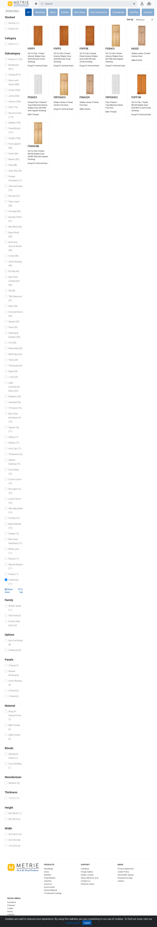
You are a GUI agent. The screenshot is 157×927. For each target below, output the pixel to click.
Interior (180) (14, 101)
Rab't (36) (12, 306)
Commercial (118, 12)
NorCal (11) (13, 23)
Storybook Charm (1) (13, 756)
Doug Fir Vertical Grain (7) (14, 715)
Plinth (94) (13, 153)
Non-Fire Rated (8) (15, 642)
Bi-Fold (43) (13, 271)
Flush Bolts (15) (13, 471)
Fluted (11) (13, 574)
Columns (148, 12)
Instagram (11, 917)
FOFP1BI (136, 97)
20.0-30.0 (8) (14, 839)
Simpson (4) (14, 782)
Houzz (10, 911)
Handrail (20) (14, 402)
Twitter (10, 908)
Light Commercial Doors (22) (14, 386)
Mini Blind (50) (15, 226)
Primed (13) (13, 518)
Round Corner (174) (15, 115)
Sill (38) (11, 290)
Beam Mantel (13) (14, 525)
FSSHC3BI (33, 146)
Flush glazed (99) (14, 145)
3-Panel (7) (13, 665)
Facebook (11, 902)
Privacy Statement (126, 868)
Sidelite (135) (14, 122)
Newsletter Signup (126, 875)
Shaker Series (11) (14, 607)
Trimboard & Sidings (53, 893)
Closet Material (50, 890)
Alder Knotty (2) (14, 736)
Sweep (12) (13, 533)
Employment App (125, 878)
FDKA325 (85, 97)
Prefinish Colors (87, 884)
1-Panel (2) (13, 696)
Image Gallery (87, 871)
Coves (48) (13, 255)
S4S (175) (12, 107)
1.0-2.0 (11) (13, 798)
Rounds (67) (14, 195)
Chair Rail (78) (15, 170)
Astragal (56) (14, 211)
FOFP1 (31, 48)
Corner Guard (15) (14, 481)
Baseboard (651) (13, 66)
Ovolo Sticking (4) (15, 682)
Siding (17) (13, 437)
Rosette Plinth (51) (15, 219)
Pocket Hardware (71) (15, 178)
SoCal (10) (13, 28)
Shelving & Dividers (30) (14, 335)
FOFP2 (57, 48)
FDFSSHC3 (60, 97)
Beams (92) (13, 159)
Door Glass (79, 12)
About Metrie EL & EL (90, 878)
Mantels (47, 875)
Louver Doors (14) (14, 500)
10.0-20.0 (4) (14, 845)
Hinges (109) (14, 138)
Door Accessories (98, 12)
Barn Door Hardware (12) (15, 541)
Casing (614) (14, 74)
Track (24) (13, 359)
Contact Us (85, 881)
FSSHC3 (110, 48)
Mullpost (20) (14, 396)
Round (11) (13, 558)
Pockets (65, 12)
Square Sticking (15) (14, 461)
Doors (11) (13, 43)
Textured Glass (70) (15, 188)
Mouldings (48, 868)
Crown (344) (14, 90)
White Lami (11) (13, 551)
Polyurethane (49, 878)
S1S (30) (12, 342)
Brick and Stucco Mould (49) (14, 246)
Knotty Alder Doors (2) (14, 623)
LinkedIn (11, 914)
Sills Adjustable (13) (15, 510)
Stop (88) (12, 164)
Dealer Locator (87, 875)
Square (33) (13, 321)
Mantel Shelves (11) (15, 566)
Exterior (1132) (15, 59)
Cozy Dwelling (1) (15, 765)
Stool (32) (12, 327)
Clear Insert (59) (13, 203)
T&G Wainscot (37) (15, 298)
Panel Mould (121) (14, 130)
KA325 (135, 48)
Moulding (39, 12)
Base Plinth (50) (13, 234)
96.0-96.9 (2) (14, 819)
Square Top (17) (13, 429)
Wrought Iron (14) (14, 490)
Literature (85, 868)
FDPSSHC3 (111, 97)
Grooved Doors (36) (15, 313)
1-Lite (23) (13, 376)
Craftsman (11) (13, 581)
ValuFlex (134, 12)
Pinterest (11, 905)
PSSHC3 (32, 97)
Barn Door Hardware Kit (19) (14, 417)
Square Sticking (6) (13, 673)
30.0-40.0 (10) (14, 834)
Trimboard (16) (15, 454)
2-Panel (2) (13, 690)
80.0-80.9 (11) (14, 813)
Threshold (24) (15, 365)
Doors (53, 12)
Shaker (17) (13, 442)
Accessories (49, 887)
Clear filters (12, 10)
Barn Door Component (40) (14, 280)
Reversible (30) (15, 348)
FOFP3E (84, 48)
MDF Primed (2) (14, 727)
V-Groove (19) (14, 407)
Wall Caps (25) (15, 354)
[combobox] (88, 4)
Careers (121, 881)
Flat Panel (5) (14, 615)
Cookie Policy (123, 871)
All (28, 12)
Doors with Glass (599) (13, 82)
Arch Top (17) (14, 448)
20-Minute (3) (14, 650)
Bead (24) (12, 371)
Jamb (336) (13, 95)
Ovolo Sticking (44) (15, 263)
